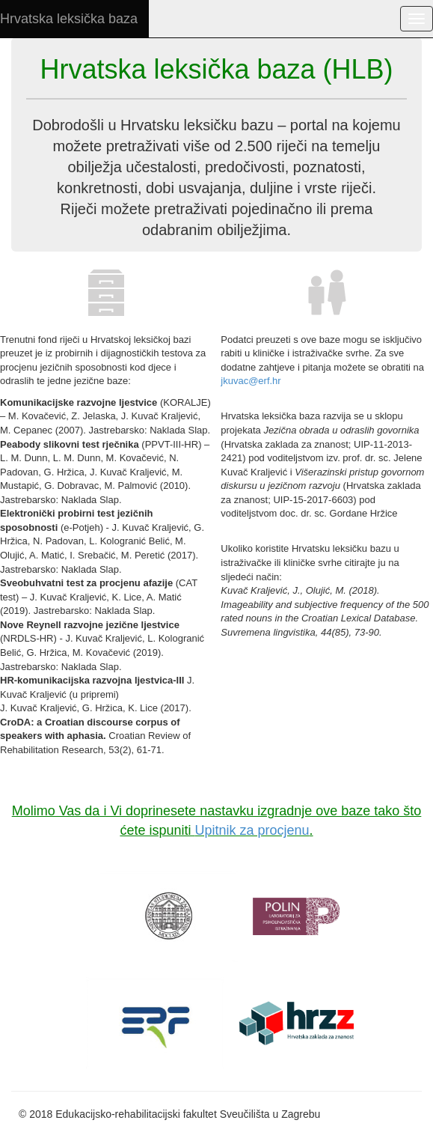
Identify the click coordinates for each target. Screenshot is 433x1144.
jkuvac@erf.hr (250, 380)
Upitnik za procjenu (251, 830)
